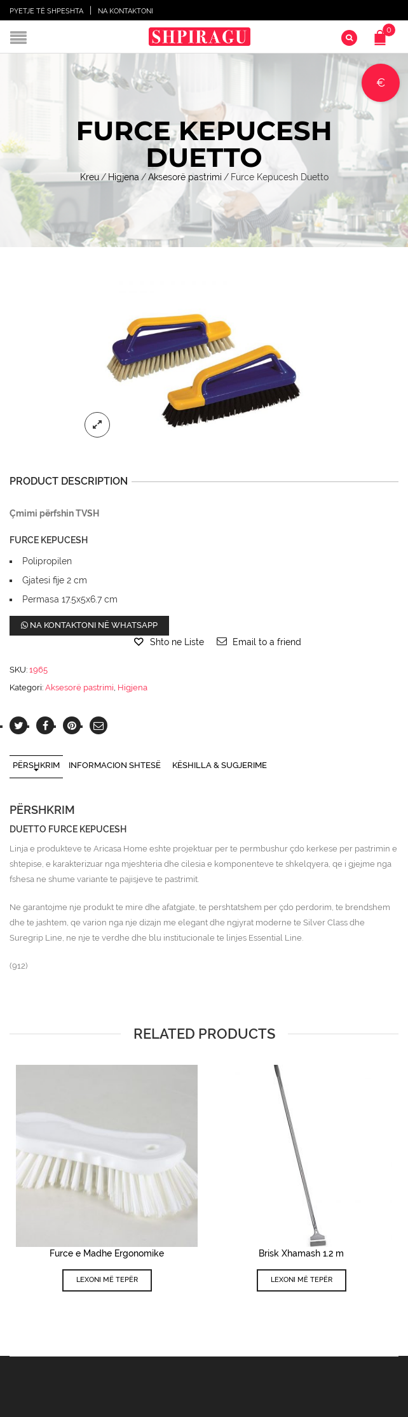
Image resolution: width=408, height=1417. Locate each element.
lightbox (97, 424)
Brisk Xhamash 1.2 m (301, 1253)
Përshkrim (36, 765)
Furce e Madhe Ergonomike (107, 1253)
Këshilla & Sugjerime (219, 765)
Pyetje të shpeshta (46, 11)
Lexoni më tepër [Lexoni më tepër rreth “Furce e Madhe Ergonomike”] (107, 1280)
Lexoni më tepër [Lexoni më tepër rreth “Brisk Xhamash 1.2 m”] (301, 1280)
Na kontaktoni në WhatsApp (89, 625)
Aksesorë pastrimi (185, 177)
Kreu (89, 177)
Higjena (123, 177)
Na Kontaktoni (125, 11)
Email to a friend (267, 642)
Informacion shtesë (115, 765)
